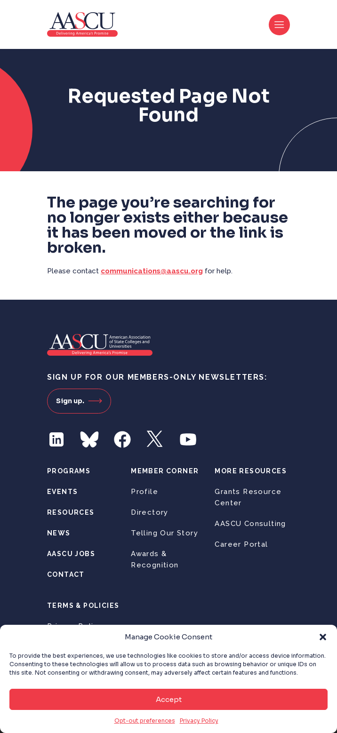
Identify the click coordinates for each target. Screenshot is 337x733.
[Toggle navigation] (279, 24)
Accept (169, 699)
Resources (71, 512)
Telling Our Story (164, 533)
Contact (66, 574)
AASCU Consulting (250, 523)
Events (62, 491)
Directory (149, 512)
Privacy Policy (199, 720)
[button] (323, 637)
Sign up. (79, 401)
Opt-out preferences (144, 720)
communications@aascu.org (152, 271)
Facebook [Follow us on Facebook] (122, 439)
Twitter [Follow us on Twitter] (155, 439)
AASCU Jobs (71, 554)
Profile (144, 491)
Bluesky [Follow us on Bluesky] (89, 439)
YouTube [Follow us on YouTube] (188, 439)
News (59, 533)
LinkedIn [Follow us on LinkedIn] (56, 439)
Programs (68, 471)
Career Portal (241, 544)
